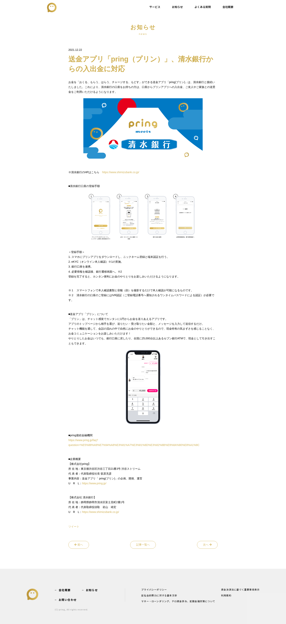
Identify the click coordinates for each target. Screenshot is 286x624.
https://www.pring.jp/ (94, 483)
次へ (207, 544)
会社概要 (227, 7)
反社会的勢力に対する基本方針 (159, 594)
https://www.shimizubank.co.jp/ (120, 172)
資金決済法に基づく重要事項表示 (240, 589)
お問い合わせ (68, 599)
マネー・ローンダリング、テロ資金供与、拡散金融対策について (178, 600)
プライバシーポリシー (154, 589)
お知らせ (177, 7)
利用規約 (226, 594)
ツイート (73, 526)
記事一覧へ (143, 544)
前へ (78, 544)
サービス (154, 7)
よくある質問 (202, 7)
